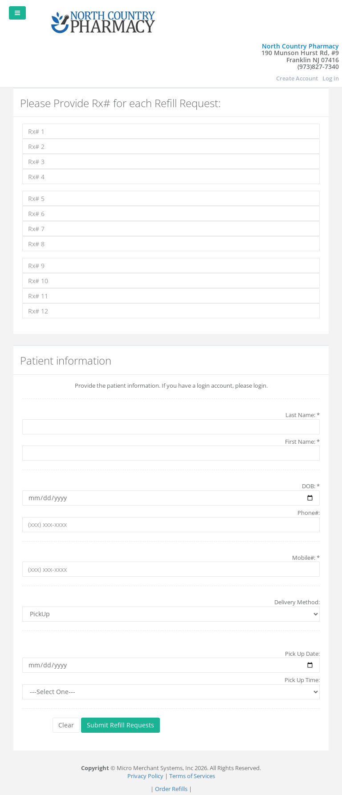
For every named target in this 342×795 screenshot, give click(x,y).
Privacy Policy (145, 776)
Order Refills (171, 789)
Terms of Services (192, 776)
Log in (330, 78)
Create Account (297, 78)
